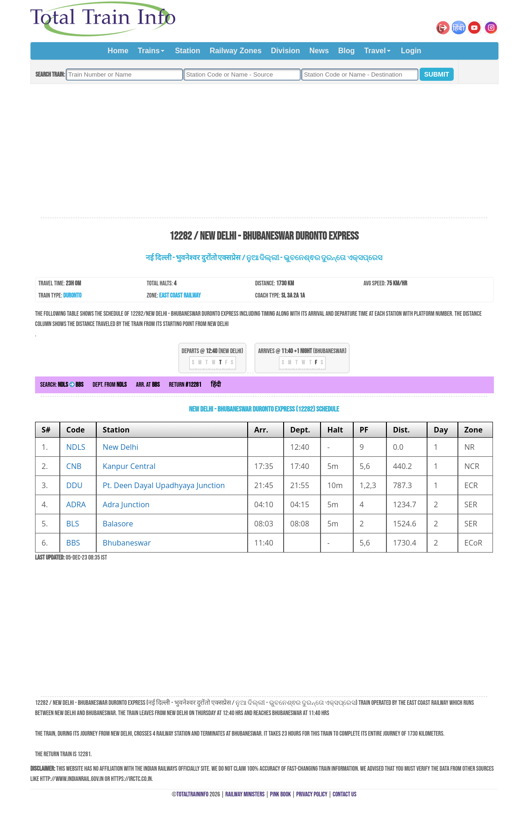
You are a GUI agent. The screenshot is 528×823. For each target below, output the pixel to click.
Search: (61, 385)
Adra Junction (126, 504)
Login (411, 51)
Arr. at (148, 385)
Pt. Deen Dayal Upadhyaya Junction (164, 485)
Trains (149, 51)
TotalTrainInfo (192, 794)
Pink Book (280, 794)
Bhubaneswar (127, 543)
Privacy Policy (312, 794)
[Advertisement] (264, 151)
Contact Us (345, 794)
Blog (346, 51)
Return (185, 385)
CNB (73, 466)
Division (285, 51)
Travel (374, 51)
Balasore (118, 523)
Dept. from (110, 385)
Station (187, 51)
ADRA (76, 504)
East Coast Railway (180, 295)
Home (117, 51)
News (319, 51)
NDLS (76, 447)
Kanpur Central (129, 466)
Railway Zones (236, 51)
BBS (73, 543)
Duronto (72, 295)
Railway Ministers (244, 794)
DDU (74, 485)
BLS (72, 523)
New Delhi (120, 447)
